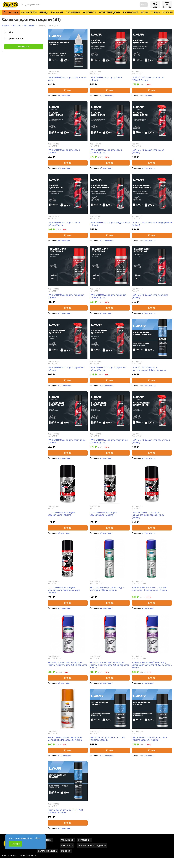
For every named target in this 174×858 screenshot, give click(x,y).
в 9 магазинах (64, 96)
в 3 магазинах (106, 683)
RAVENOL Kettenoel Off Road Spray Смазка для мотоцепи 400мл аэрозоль (67, 663)
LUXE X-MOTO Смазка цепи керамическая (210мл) (61, 513)
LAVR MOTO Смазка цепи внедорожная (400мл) (110, 223)
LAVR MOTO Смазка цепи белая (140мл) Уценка (148, 78)
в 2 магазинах (64, 533)
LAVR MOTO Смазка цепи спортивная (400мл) (67, 441)
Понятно (15, 844)
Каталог (16, 25)
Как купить (89, 12)
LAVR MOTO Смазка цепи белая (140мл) (106, 78)
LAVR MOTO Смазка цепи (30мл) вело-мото (67, 78)
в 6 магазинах (106, 608)
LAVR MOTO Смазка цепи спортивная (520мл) (151, 441)
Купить (67, 90)
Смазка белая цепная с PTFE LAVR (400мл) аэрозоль (65, 811)
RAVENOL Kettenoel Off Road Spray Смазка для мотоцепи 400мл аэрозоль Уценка (110, 665)
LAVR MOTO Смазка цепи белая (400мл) (64, 151)
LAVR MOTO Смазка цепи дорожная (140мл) (66, 296)
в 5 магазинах (64, 683)
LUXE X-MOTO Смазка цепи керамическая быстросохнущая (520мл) (64, 590)
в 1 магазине (147, 96)
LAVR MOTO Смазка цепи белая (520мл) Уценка (64, 223)
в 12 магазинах (106, 96)
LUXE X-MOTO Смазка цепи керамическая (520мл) (103, 513)
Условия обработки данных (92, 845)
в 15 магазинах (106, 386)
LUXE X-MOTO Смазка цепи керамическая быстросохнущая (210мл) (148, 515)
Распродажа (130, 12)
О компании (73, 12)
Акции (144, 12)
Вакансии (57, 12)
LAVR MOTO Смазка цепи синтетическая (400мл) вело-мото (149, 368)
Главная (5, 25)
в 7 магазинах (106, 168)
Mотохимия (29, 25)
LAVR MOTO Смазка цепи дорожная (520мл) (66, 368)
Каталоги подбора (109, 12)
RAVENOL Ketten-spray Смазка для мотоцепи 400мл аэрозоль (107, 588)
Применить (24, 46)
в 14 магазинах (64, 756)
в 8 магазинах (64, 241)
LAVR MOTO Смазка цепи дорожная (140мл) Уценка (108, 296)
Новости (167, 12)
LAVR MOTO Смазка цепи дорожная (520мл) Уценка (108, 368)
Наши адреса (29, 12)
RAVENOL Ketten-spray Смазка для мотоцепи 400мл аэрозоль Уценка (149, 588)
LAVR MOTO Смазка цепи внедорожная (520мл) (152, 223)
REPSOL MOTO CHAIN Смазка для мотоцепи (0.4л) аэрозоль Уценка (65, 738)
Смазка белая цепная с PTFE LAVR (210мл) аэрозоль (107, 738)
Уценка (155, 12)
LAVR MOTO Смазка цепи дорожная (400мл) (150, 296)
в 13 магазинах (64, 168)
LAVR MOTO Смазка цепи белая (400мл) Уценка (106, 151)
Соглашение (84, 840)
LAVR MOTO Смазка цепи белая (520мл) (148, 151)
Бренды (44, 12)
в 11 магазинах (64, 386)
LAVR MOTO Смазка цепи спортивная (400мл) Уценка (109, 441)
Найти (143, 5)
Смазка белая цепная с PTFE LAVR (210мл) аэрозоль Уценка (149, 738)
